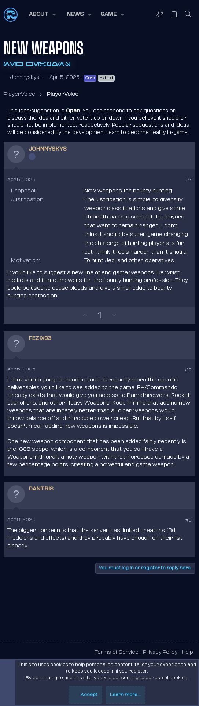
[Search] (188, 15)
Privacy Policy (160, 652)
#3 (188, 520)
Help (187, 652)
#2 (188, 370)
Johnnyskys (24, 77)
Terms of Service (117, 652)
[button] (41, 14)
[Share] (178, 181)
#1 (189, 180)
